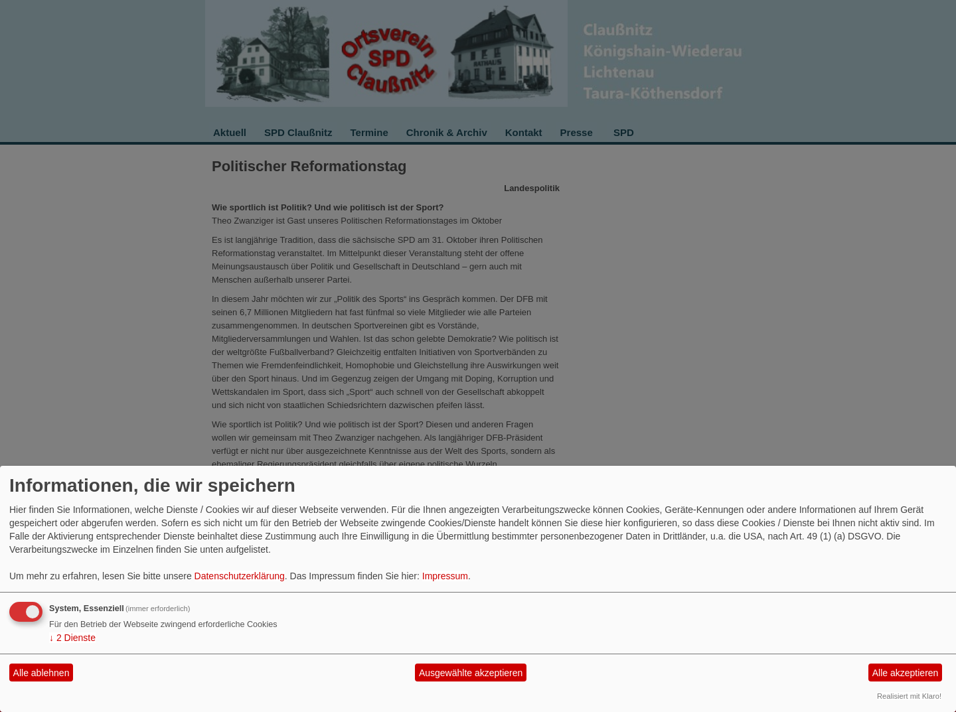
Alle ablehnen (41, 673)
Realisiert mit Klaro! (909, 696)
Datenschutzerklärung (240, 576)
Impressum (445, 576)
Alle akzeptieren (905, 673)
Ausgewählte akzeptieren (470, 673)
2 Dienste (72, 637)
